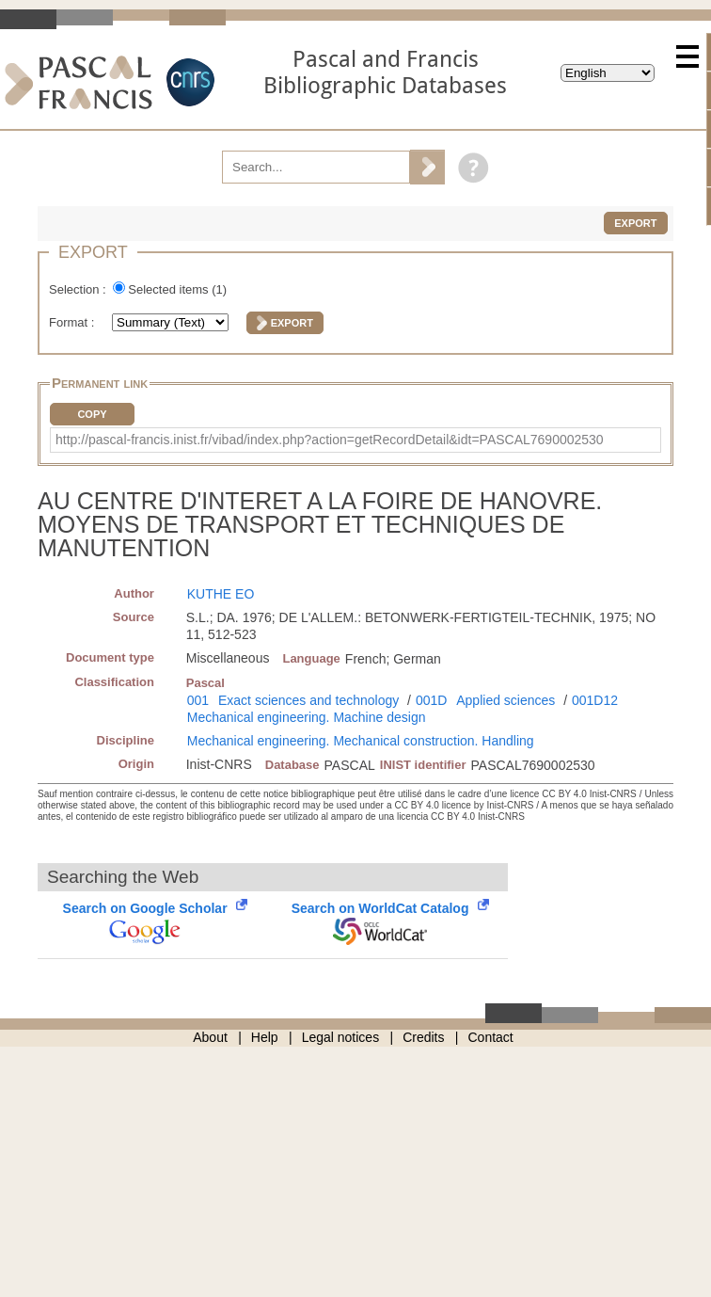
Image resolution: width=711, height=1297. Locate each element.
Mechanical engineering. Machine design (306, 717)
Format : (73, 322)
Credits (423, 1037)
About (210, 1037)
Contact (491, 1037)
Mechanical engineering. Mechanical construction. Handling (360, 740)
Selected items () (177, 289)
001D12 (595, 700)
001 (198, 700)
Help (264, 1037)
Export (635, 223)
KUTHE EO (221, 593)
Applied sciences (505, 700)
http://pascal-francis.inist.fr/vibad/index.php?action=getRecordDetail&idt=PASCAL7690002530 (329, 439)
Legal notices (341, 1037)
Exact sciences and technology (308, 700)
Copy (91, 414)
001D (431, 700)
